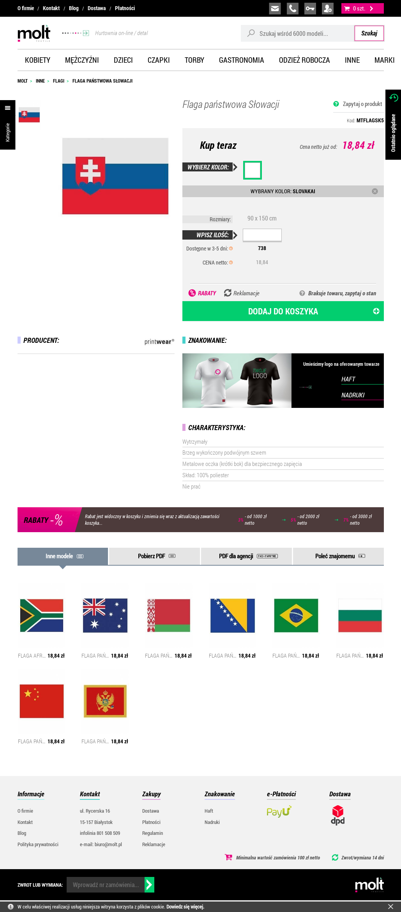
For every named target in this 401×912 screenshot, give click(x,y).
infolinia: (293, 8)
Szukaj (369, 33)
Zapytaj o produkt (362, 104)
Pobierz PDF (151, 556)
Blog (74, 8)
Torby (194, 60)
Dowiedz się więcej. (185, 906)
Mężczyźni (82, 60)
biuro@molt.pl (275, 8)
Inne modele (59, 556)
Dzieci (123, 60)
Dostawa (97, 8)
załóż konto (328, 8)
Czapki (159, 60)
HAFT (348, 378)
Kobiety (37, 60)
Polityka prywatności (38, 844)
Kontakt (51, 8)
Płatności (125, 8)
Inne (352, 60)
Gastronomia (241, 60)
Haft (209, 810)
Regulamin (152, 832)
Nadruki (212, 822)
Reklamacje (153, 844)
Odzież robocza (304, 60)
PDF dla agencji (236, 556)
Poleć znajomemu (335, 556)
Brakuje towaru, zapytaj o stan (342, 293)
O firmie (26, 8)
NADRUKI (352, 394)
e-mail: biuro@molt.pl (101, 844)
